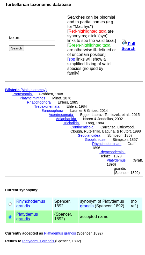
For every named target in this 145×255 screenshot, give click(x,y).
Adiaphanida (66, 119)
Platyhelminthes (33, 98)
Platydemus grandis (60, 233)
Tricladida (71, 123)
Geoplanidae (95, 139)
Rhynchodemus (30, 201)
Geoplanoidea (89, 135)
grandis (23, 206)
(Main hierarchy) (26, 90)
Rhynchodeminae (106, 144)
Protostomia (22, 94)
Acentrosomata (61, 115)
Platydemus (117, 160)
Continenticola (82, 127)
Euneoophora (52, 110)
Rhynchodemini (112, 152)
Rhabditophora (39, 102)
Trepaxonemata (47, 106)
